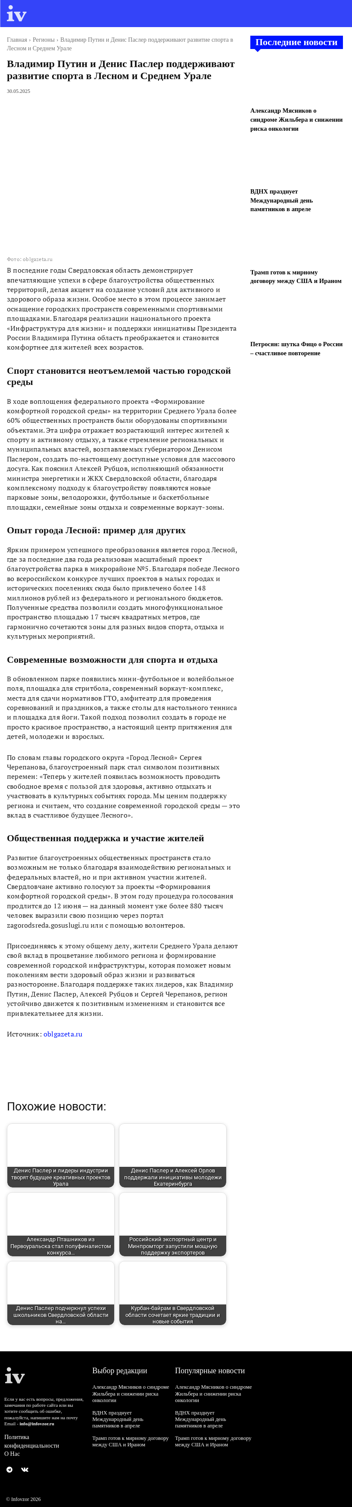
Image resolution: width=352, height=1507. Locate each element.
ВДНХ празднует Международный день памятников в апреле (280, 198)
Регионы (44, 40)
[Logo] (17, 13)
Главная (17, 40)
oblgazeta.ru (63, 1034)
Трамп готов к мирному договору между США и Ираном (128, 1433)
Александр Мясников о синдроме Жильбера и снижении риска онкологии (295, 118)
